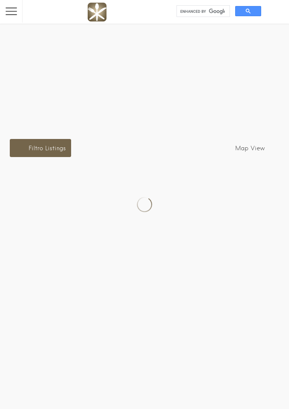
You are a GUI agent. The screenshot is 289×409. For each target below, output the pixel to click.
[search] (202, 11)
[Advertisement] (144, 76)
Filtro (47, 148)
